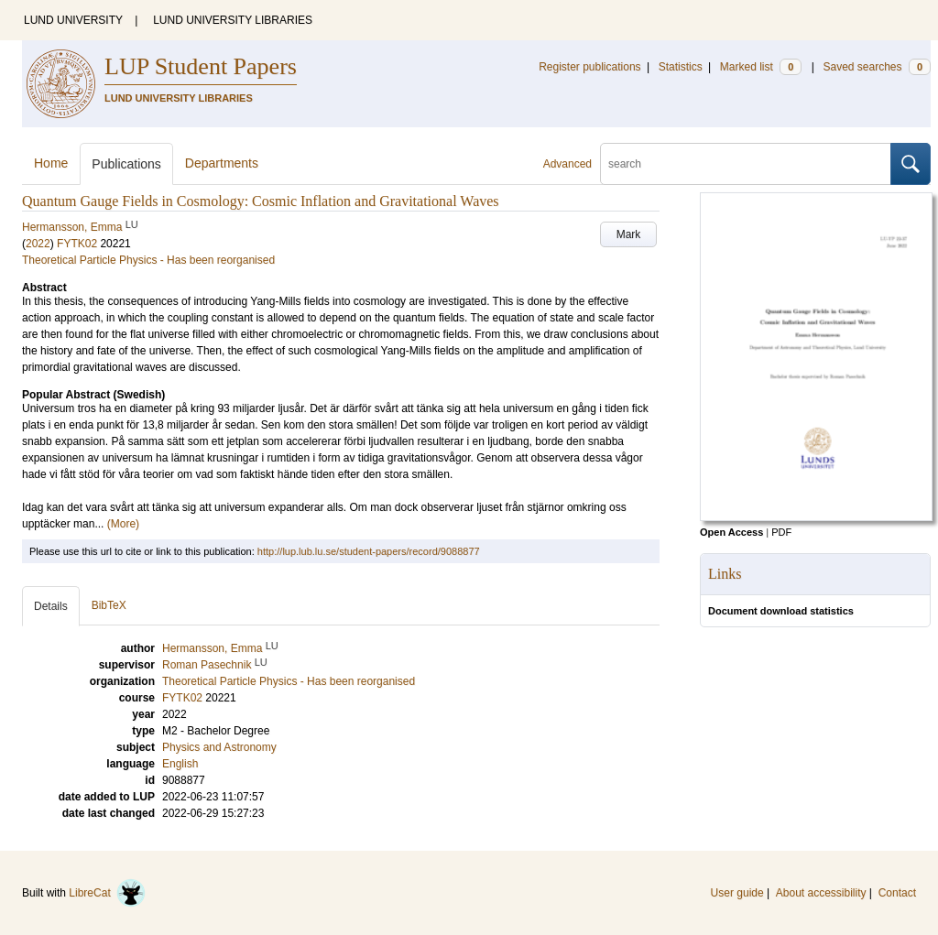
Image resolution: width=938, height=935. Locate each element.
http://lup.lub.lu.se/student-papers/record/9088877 (368, 551)
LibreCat (107, 893)
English (180, 763)
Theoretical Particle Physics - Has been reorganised (148, 260)
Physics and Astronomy (219, 747)
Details (51, 606)
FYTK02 (77, 243)
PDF (781, 532)
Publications (126, 164)
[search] (745, 164)
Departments (221, 163)
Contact (897, 892)
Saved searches (877, 66)
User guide (737, 892)
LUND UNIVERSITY (73, 20)
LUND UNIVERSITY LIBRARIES (232, 20)
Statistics (681, 66)
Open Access (731, 532)
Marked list (761, 66)
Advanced (567, 164)
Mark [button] (628, 234)
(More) (123, 523)
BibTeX (109, 605)
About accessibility (821, 892)
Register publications (589, 66)
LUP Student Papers (200, 66)
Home (51, 163)
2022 (38, 243)
